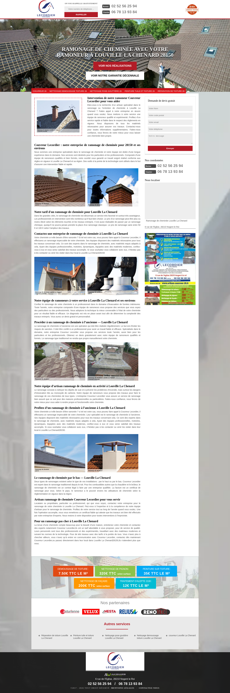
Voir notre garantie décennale (115, 75)
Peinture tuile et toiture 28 (140, 91)
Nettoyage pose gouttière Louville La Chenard (116, 636)
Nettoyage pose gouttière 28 (106, 91)
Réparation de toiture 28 (171, 91)
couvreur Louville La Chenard (182, 635)
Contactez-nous (149, 688)
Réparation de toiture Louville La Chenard (54, 636)
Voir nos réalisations (115, 65)
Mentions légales (122, 688)
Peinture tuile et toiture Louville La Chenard (83, 636)
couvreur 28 (39, 91)
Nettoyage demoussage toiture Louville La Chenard (149, 636)
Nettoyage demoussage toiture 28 (68, 91)
